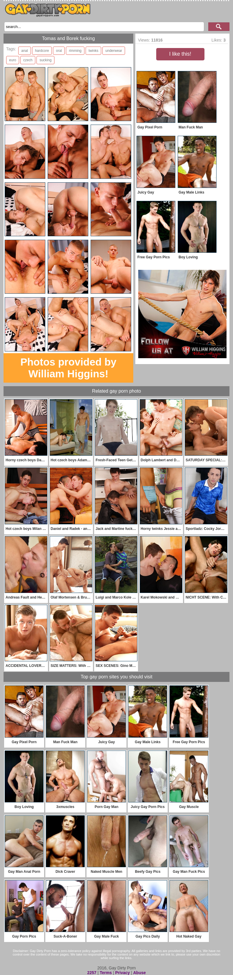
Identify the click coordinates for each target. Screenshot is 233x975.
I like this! (180, 54)
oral (59, 51)
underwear (113, 51)
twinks (93, 51)
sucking (45, 60)
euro (12, 60)
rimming (75, 51)
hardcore (42, 51)
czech (27, 60)
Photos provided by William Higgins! (68, 367)
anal (24, 51)
